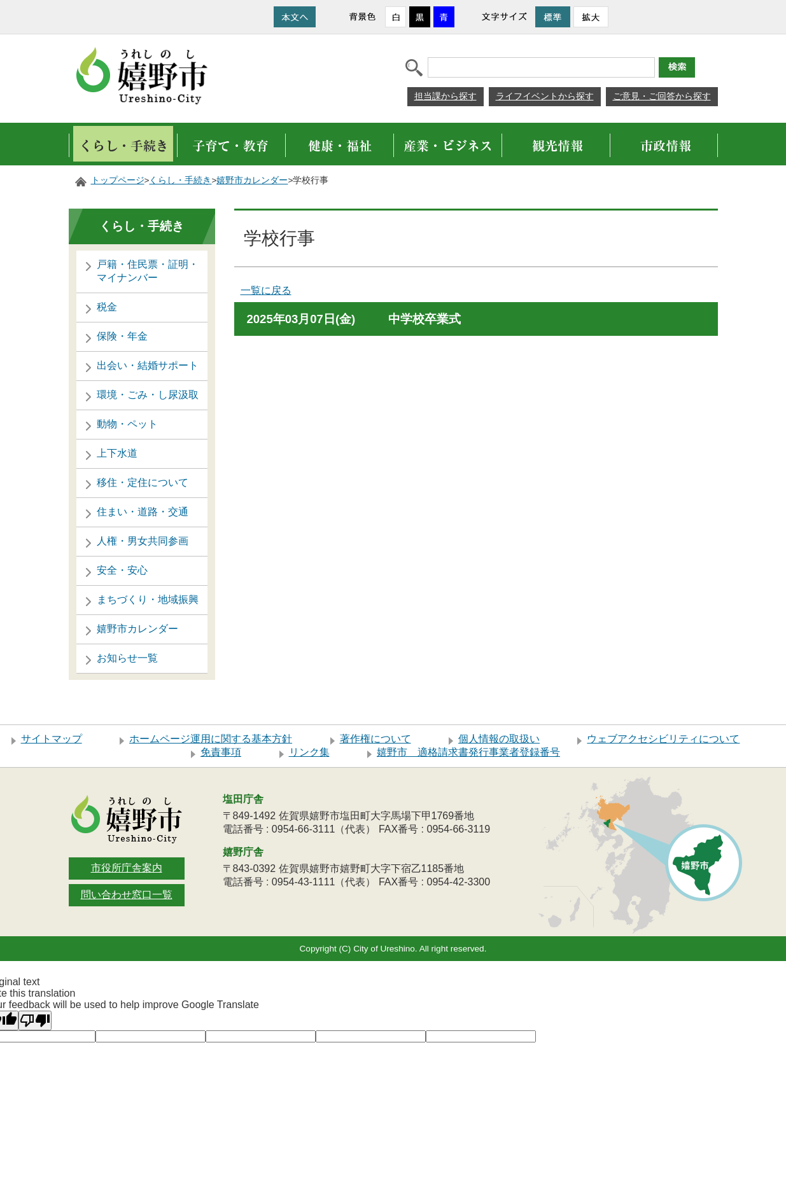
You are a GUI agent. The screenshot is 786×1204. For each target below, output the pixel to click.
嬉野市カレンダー (252, 180)
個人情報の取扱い (499, 738)
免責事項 (220, 752)
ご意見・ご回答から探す (662, 96)
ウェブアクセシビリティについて (663, 738)
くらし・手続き (180, 180)
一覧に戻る (266, 290)
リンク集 (309, 752)
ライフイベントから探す (545, 96)
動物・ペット (127, 424)
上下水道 (117, 453)
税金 (107, 306)
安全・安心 (122, 570)
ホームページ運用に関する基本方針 (210, 738)
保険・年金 (122, 336)
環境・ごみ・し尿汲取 (148, 394)
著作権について (375, 738)
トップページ (117, 180)
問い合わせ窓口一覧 (126, 894)
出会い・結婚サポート (148, 365)
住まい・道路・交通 (142, 511)
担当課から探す (445, 96)
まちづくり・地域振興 (148, 599)
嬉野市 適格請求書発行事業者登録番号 (468, 752)
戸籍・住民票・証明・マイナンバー (148, 271)
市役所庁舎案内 (126, 867)
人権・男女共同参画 (142, 541)
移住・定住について (142, 482)
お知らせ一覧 (127, 658)
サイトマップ (51, 738)
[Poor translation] (35, 1020)
